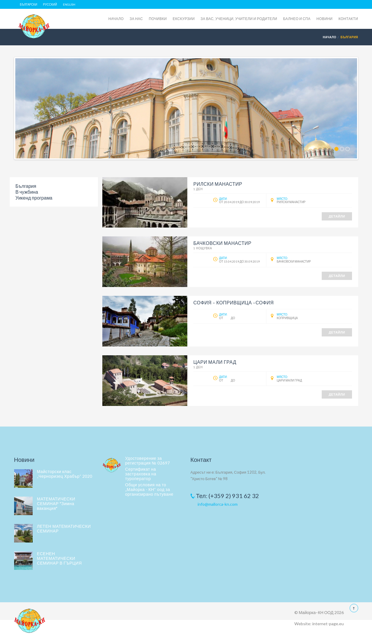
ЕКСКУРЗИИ (184, 18)
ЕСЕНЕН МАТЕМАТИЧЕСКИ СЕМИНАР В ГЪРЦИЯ (59, 558)
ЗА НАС (136, 18)
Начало (329, 37)
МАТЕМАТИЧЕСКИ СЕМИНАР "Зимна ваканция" (56, 503)
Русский (50, 4)
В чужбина (27, 192)
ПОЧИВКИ (158, 18)
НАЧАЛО (116, 18)
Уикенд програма (34, 197)
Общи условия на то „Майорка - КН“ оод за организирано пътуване (149, 489)
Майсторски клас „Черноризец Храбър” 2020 (64, 474)
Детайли (337, 216)
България (26, 186)
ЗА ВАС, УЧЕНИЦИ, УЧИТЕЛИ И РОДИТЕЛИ (239, 18)
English (69, 4)
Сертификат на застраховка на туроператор (140, 474)
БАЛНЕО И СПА (297, 18)
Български (28, 4)
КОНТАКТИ (348, 18)
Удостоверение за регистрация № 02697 (147, 460)
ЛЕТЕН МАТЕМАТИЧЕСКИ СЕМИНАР (64, 528)
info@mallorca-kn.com (218, 504)
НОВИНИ (324, 18)
